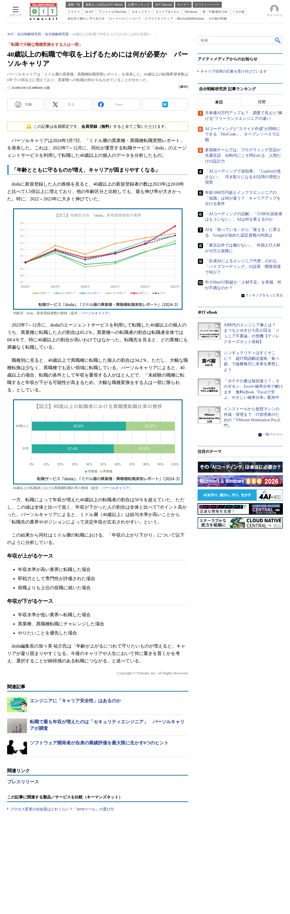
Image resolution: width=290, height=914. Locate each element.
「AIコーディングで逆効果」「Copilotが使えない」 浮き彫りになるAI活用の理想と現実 (243, 177)
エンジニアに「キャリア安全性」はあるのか (75, 700)
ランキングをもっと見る (264, 295)
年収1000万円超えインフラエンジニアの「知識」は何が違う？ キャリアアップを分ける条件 (243, 198)
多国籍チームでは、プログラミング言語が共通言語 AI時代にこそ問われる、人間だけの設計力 (243, 155)
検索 (278, 40)
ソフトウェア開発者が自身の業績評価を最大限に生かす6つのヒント (99, 742)
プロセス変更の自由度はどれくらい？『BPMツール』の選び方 (62, 809)
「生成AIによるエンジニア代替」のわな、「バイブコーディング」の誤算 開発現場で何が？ (243, 266)
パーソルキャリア (94, 313)
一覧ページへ (272, 435)
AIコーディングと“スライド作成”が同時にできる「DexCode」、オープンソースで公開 (242, 134)
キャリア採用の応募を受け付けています (233, 71)
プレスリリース (23, 781)
